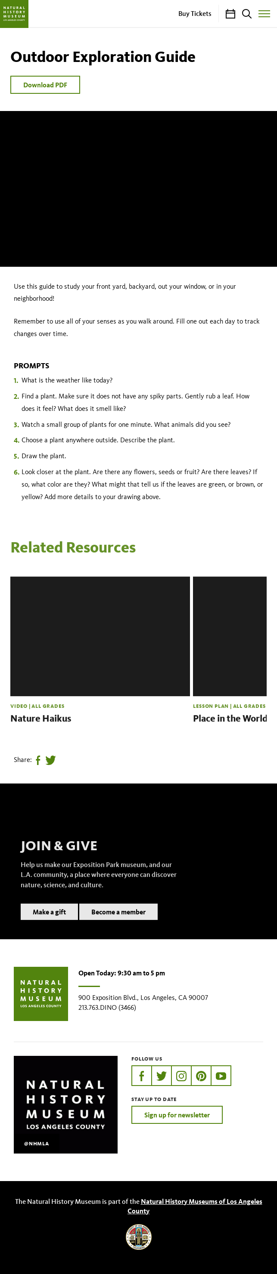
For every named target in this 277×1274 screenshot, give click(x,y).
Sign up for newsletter (177, 1115)
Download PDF (45, 84)
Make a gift (49, 922)
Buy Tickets (195, 13)
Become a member (118, 922)
